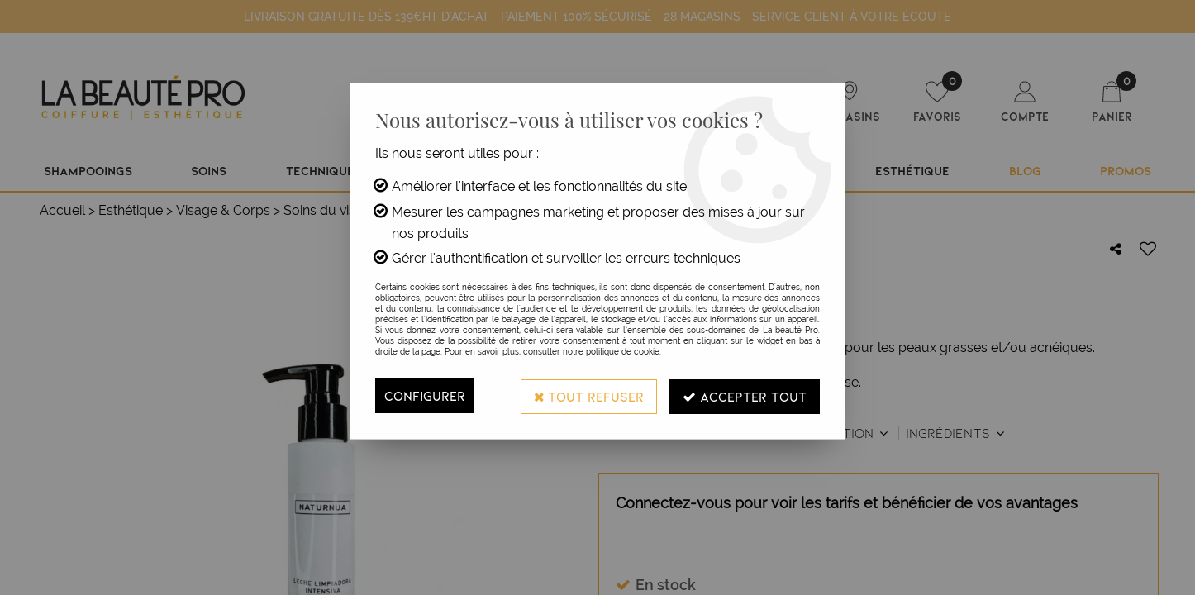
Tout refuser (588, 395)
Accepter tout (745, 395)
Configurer (424, 395)
